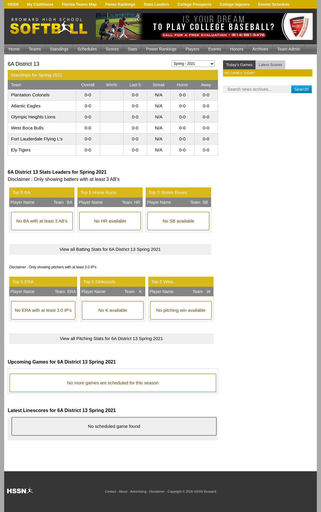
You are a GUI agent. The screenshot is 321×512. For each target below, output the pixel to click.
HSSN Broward (205, 491)
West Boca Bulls (27, 127)
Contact (110, 491)
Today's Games (239, 64)
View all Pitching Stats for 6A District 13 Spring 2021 (111, 338)
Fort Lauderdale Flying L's (37, 138)
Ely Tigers (21, 149)
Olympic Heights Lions (33, 116)
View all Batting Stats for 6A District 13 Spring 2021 (110, 249)
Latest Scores (270, 64)
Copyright (174, 491)
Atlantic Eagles (25, 105)
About (123, 491)
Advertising (138, 491)
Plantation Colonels (30, 94)
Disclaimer (156, 491)
